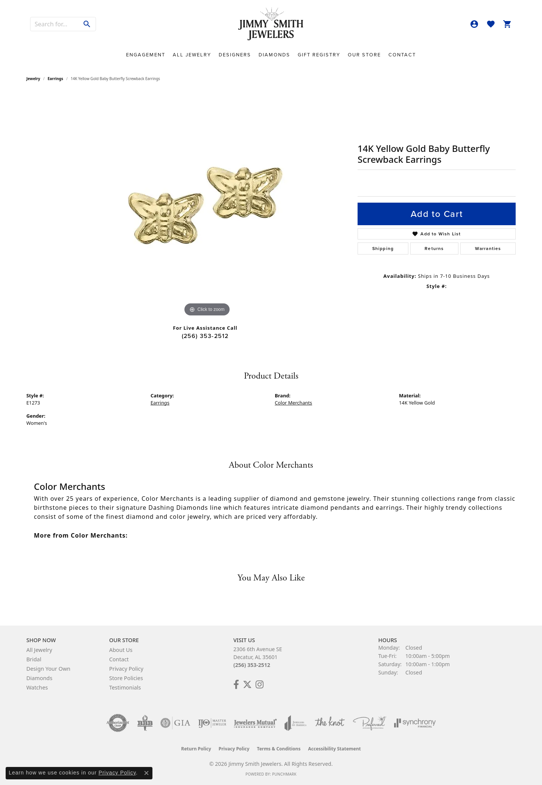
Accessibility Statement (334, 749)
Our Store (364, 54)
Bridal (33, 659)
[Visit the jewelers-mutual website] (255, 723)
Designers (235, 54)
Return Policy (196, 749)
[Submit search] (87, 24)
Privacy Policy (126, 668)
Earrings (55, 78)
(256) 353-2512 (205, 336)
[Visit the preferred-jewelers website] (370, 723)
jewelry (33, 78)
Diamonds (274, 54)
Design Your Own (48, 668)
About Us (120, 649)
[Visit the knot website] (329, 723)
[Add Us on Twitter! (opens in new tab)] (247, 684)
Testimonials (125, 687)
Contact (402, 54)
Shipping (383, 248)
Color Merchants (293, 402)
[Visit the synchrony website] (415, 723)
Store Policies (126, 678)
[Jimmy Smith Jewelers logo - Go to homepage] (271, 24)
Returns (434, 248)
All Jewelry (192, 54)
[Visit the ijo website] (212, 723)
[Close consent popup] (146, 773)
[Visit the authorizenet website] (117, 723)
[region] (207, 205)
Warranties (488, 248)
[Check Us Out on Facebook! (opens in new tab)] (236, 684)
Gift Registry (319, 54)
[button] (474, 24)
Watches (37, 687)
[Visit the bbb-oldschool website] (145, 723)
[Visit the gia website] (175, 723)
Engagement (145, 54)
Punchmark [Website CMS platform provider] (284, 774)
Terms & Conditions (279, 749)
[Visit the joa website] (295, 723)
